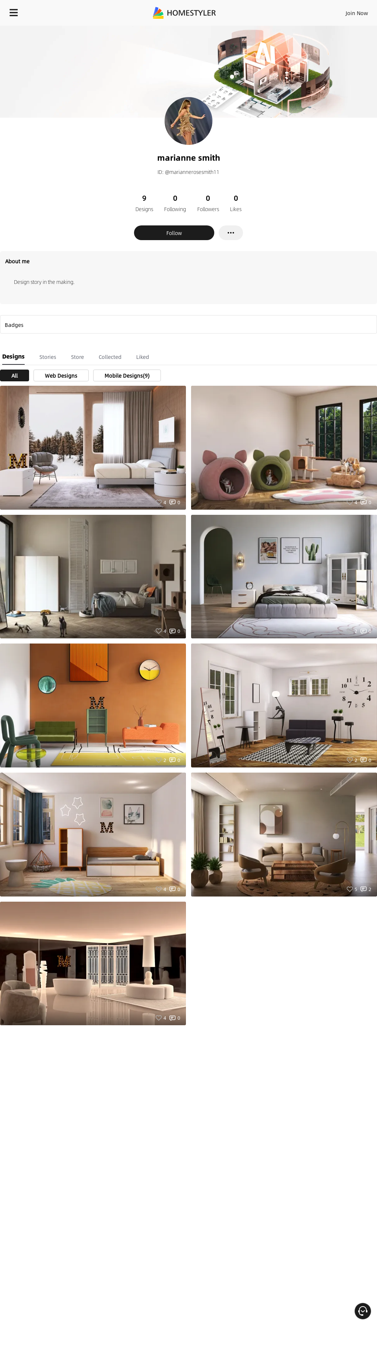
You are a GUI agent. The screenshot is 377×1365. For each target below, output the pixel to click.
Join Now (357, 13)
